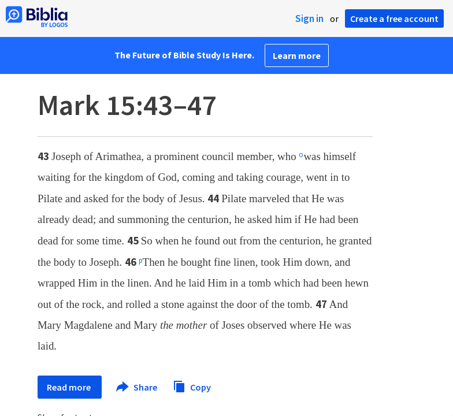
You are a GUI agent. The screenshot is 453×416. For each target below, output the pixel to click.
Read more (69, 387)
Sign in (309, 18)
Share (137, 387)
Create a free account (394, 18)
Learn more (297, 55)
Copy (192, 386)
